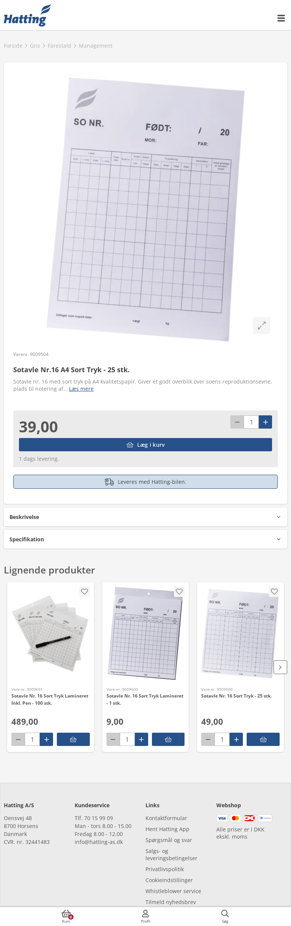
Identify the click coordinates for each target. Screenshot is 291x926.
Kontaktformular (166, 818)
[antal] (251, 422)
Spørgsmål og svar (169, 840)
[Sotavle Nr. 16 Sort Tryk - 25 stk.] (240, 633)
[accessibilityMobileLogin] (145, 916)
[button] (145, 517)
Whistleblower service (173, 891)
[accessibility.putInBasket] (73, 739)
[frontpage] (27, 15)
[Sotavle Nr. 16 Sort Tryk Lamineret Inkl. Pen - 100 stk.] (50, 633)
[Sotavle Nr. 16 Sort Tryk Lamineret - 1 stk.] (145, 633)
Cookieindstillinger (169, 880)
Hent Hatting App (167, 829)
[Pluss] (265, 422)
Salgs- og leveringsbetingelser (171, 854)
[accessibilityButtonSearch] (225, 916)
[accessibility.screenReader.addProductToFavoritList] (84, 591)
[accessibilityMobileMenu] (281, 18)
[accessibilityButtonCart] (66, 916)
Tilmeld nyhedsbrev (171, 902)
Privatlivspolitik (165, 869)
